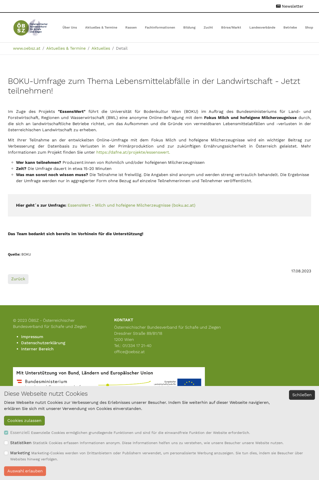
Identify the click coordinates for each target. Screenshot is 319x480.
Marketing (20, 452)
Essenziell (20, 432)
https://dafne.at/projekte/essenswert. (133, 152)
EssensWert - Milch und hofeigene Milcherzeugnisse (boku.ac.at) (131, 205)
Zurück (18, 278)
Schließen (302, 394)
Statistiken (21, 442)
